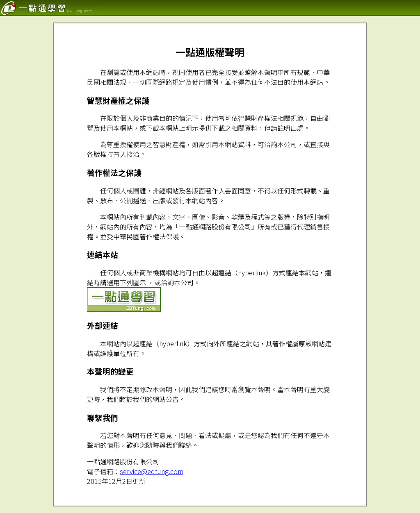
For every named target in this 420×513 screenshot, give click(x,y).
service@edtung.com (151, 471)
